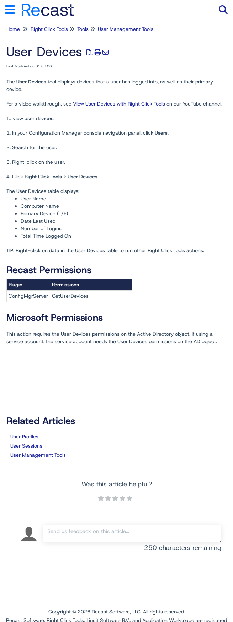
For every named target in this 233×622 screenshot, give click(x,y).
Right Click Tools (49, 29)
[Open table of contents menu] (12, 8)
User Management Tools (125, 29)
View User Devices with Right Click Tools (119, 104)
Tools (83, 29)
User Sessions (26, 446)
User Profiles (24, 436)
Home (13, 29)
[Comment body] (132, 533)
